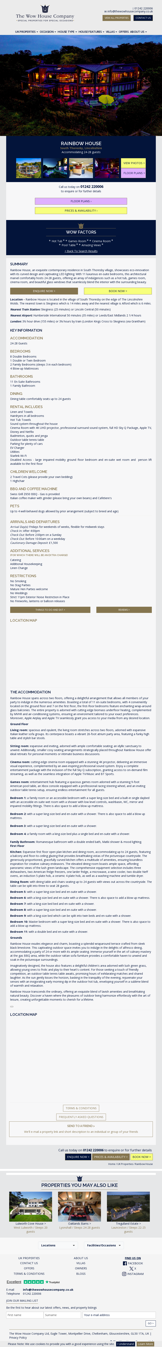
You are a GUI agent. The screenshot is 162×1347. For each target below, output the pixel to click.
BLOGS (81, 1274)
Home (111, 1164)
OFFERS (29, 1268)
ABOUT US (81, 1258)
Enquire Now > (78, 1157)
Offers (123, 32)
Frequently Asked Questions (81, 1117)
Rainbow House (144, 1164)
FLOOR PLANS (81, 201)
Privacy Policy (18, 1337)
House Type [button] (67, 32)
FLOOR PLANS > (134, 173)
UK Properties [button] (26, 32)
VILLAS (80, 1263)
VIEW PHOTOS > (134, 163)
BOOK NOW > (118, 291)
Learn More (145, 1344)
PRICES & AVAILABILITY (81, 210)
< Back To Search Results (81, 251)
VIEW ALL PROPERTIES (116, 18)
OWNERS (81, 1268)
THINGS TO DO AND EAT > (50, 610)
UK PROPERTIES (29, 1258)
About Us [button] (138, 32)
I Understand (125, 1344)
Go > (151, 1323)
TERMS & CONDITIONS (29, 1274)
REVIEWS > (124, 610)
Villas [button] (111, 32)
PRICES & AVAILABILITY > (111, 1157)
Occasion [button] (48, 32)
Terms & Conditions (81, 1108)
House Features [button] (92, 32)
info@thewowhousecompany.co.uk (130, 11)
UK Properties (125, 1164)
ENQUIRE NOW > (44, 291)
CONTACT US (143, 18)
